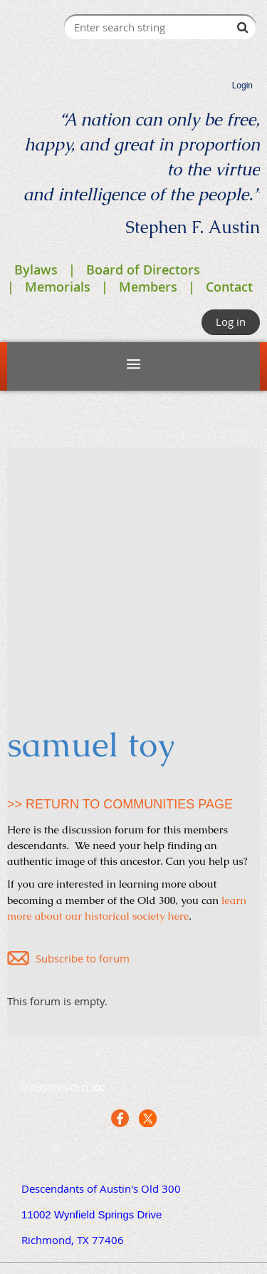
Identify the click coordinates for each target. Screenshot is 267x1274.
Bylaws (36, 269)
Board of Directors (143, 269)
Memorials (57, 286)
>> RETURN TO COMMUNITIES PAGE (120, 804)
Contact (229, 286)
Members (148, 286)
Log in (231, 321)
